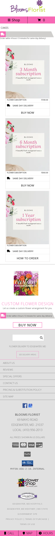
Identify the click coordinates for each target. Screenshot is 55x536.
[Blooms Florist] (27, 12)
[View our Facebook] (25, 407)
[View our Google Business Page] (30, 407)
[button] (27, 463)
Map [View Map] (27, 533)
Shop (14, 20)
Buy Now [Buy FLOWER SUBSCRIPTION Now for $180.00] (27, 113)
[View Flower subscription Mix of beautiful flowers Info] (28, 71)
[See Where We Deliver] (27, 354)
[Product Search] (28, 337)
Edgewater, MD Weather (21, 509)
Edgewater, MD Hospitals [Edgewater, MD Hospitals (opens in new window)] (27, 503)
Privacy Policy (14, 519)
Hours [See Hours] (46, 533)
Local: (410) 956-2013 (27, 430)
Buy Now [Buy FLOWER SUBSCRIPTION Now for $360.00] (27, 185)
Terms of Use (27, 524)
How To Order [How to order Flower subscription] (27, 258)
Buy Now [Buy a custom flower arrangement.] (27, 325)
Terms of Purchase (36, 519)
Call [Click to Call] (9, 533)
